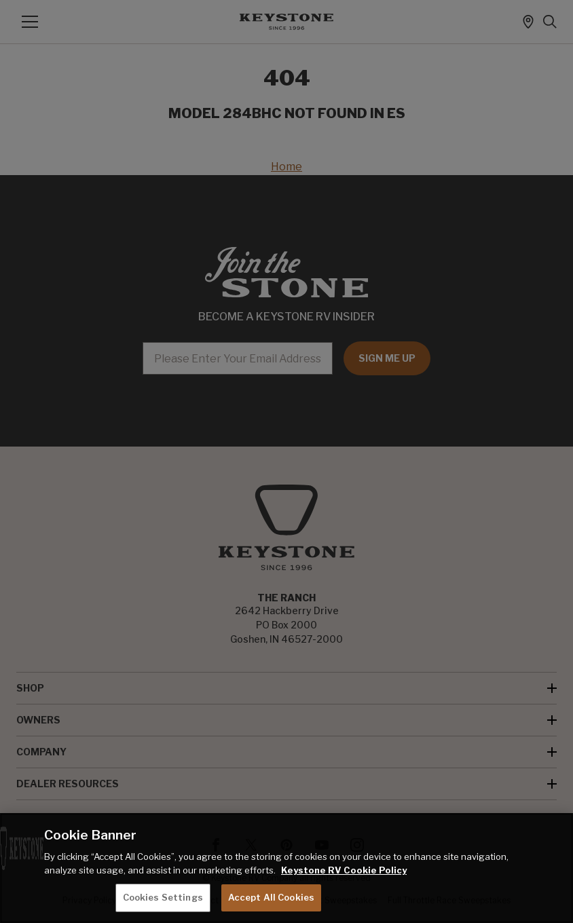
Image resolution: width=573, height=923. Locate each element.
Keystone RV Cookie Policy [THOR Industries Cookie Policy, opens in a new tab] (344, 870)
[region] (286, 868)
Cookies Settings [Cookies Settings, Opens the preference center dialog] (163, 897)
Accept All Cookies (271, 897)
